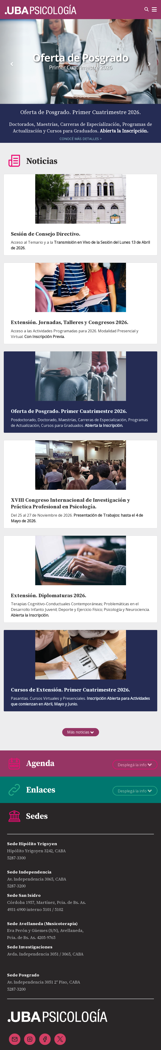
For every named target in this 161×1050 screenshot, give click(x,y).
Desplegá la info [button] (135, 764)
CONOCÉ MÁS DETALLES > (81, 138)
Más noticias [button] (80, 732)
